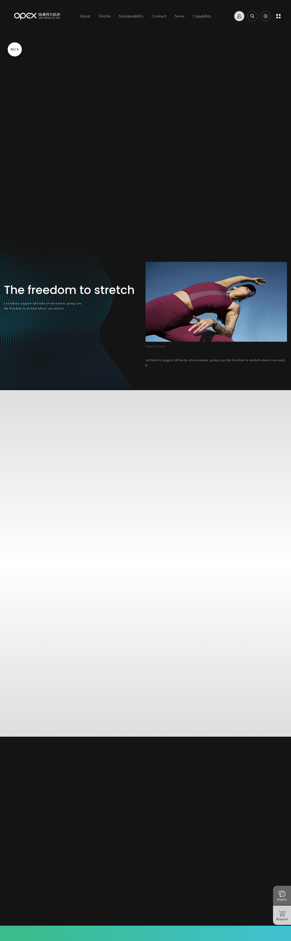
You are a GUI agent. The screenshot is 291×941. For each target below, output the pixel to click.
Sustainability (131, 16)
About (85, 16)
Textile (105, 16)
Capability (202, 16)
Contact (159, 16)
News (180, 16)
